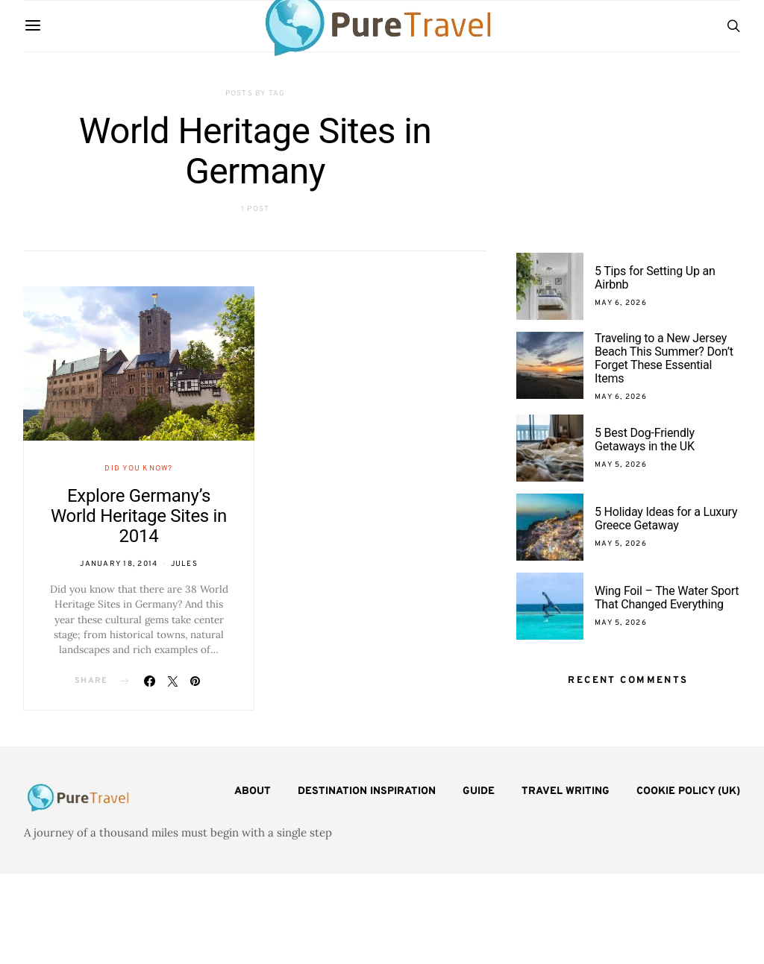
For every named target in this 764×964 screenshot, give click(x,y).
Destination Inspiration (367, 791)
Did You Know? (138, 468)
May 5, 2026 (621, 465)
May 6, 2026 (621, 303)
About (252, 791)
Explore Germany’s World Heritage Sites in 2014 (139, 515)
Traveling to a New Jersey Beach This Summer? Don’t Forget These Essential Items (664, 358)
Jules (184, 564)
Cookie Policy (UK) (688, 791)
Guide (479, 791)
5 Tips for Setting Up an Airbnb (655, 278)
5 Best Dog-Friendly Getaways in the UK (645, 439)
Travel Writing (566, 791)
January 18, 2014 (118, 564)
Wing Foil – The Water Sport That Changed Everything (667, 597)
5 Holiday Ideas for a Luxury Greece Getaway (666, 518)
